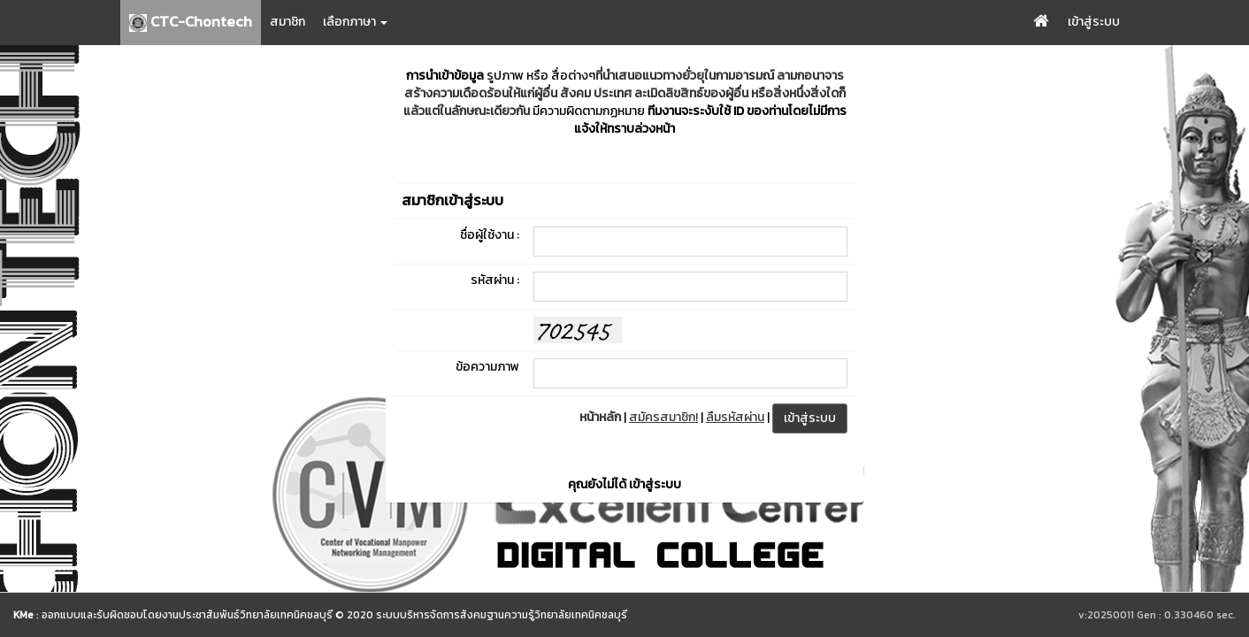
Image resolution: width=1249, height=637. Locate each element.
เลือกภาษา (355, 21)
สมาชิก (287, 21)
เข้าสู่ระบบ (1094, 21)
